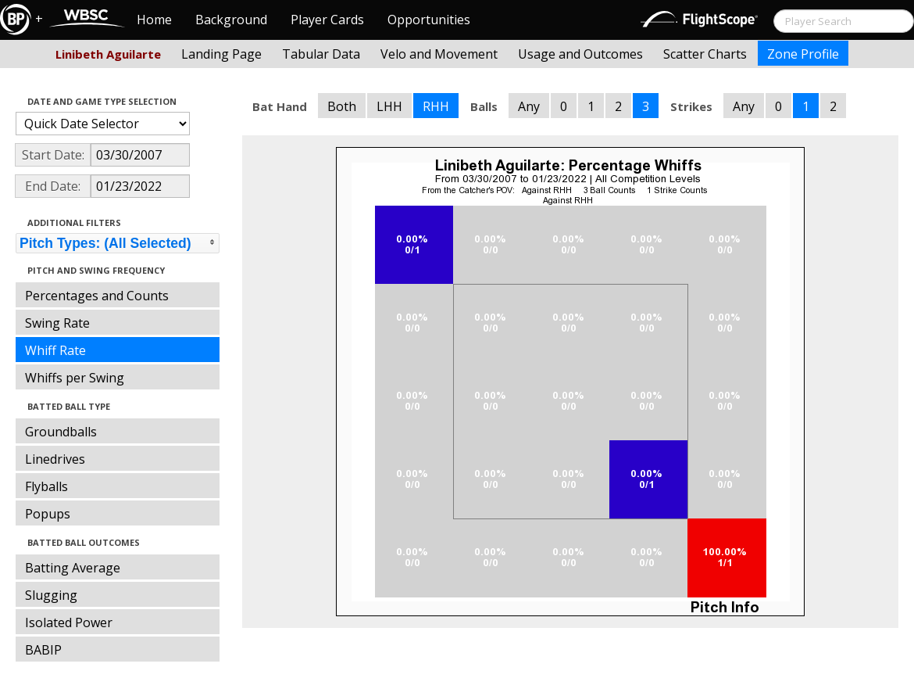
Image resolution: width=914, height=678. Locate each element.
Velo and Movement (439, 54)
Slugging (51, 595)
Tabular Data (321, 54)
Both (341, 106)
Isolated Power (68, 622)
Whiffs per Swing (74, 377)
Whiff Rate (55, 350)
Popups (47, 513)
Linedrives (55, 459)
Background (231, 19)
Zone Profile (803, 54)
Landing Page (221, 54)
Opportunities (428, 19)
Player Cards (327, 19)
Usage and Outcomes (580, 54)
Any (529, 106)
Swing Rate (57, 323)
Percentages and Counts (97, 295)
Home (154, 19)
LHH (389, 106)
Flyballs (46, 486)
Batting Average (72, 567)
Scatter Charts (705, 54)
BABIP (43, 649)
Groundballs (61, 431)
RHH (436, 106)
